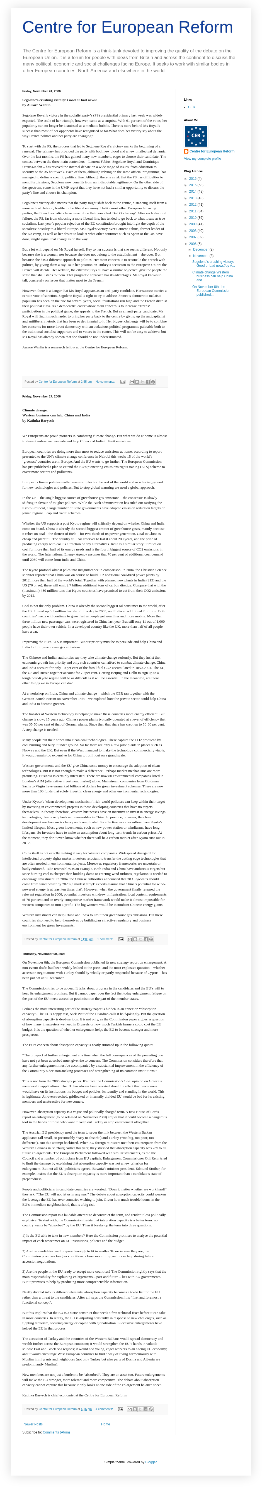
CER (191, 107)
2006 (193, 244)
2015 (193, 185)
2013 (193, 198)
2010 (193, 218)
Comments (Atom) (56, 1432)
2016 (193, 179)
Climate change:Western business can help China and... (212, 276)
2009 (193, 224)
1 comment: (105, 939)
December (201, 249)
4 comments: (105, 1409)
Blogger (151, 1462)
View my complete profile (202, 159)
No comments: (106, 381)
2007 (193, 237)
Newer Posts (33, 1424)
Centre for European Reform (127, 27)
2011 (193, 211)
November (201, 256)
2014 (193, 191)
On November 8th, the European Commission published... (211, 291)
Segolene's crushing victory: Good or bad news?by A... (213, 264)
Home (105, 1424)
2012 (193, 205)
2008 (193, 231)
